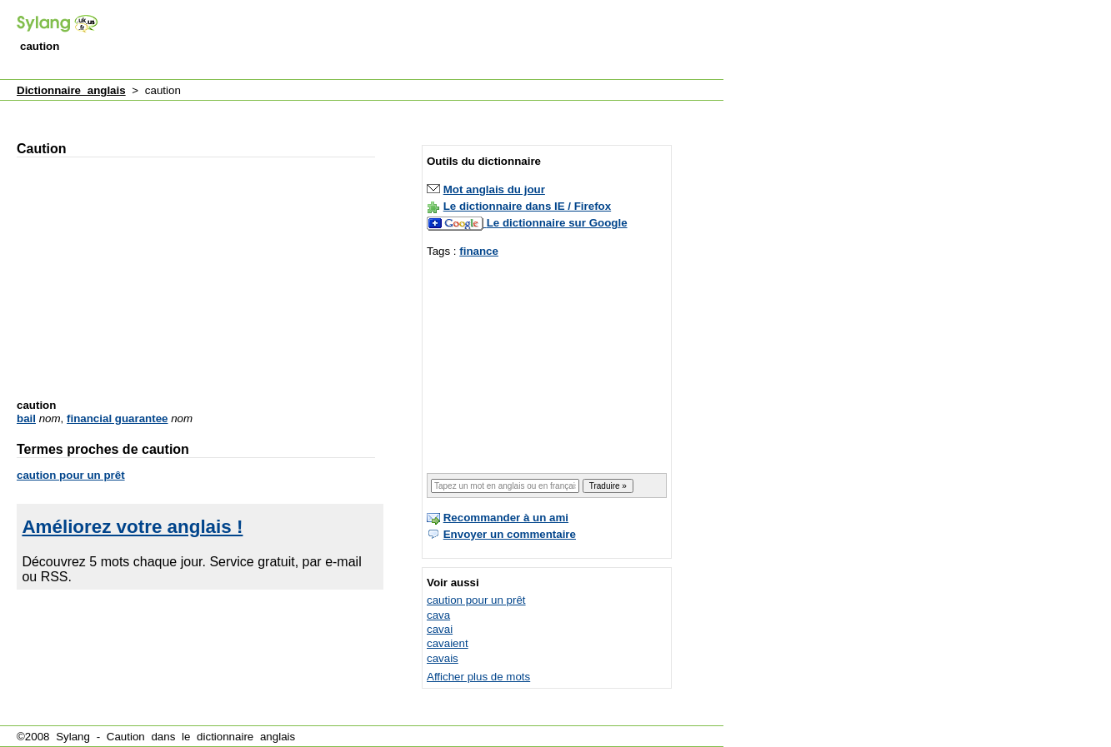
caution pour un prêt (71, 475)
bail (26, 418)
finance (478, 251)
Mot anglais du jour (494, 189)
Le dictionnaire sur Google (557, 223)
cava (438, 615)
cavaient (447, 643)
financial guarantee (117, 418)
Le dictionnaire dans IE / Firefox (527, 206)
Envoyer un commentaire (509, 534)
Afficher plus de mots (478, 676)
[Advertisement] (420, 40)
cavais (442, 658)
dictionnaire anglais (246, 736)
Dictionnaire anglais (71, 90)
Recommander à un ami (505, 517)
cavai (440, 629)
